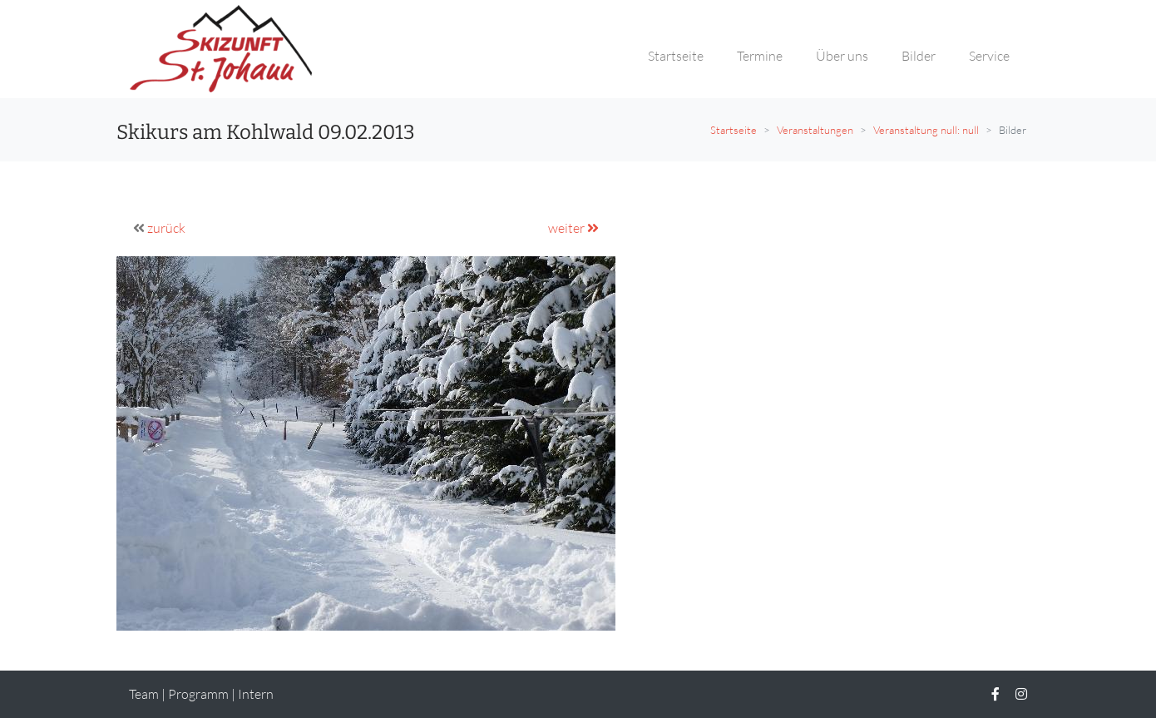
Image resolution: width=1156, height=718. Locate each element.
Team (144, 694)
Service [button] (989, 55)
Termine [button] (760, 55)
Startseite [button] (676, 55)
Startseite (733, 129)
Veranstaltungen (815, 129)
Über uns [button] (842, 55)
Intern (256, 694)
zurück (166, 228)
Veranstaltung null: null (926, 129)
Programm (198, 694)
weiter (573, 228)
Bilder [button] (919, 55)
